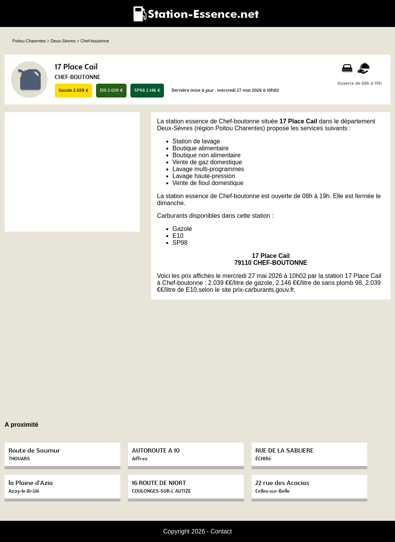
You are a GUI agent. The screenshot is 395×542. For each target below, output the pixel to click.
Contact (221, 531)
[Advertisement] (72, 172)
